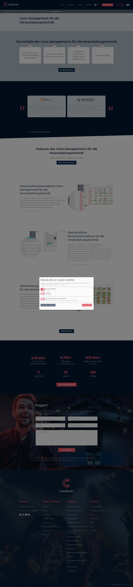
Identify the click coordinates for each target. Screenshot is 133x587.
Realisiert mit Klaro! (87, 308)
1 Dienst (48, 290)
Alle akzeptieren (86, 305)
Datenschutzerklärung (62, 285)
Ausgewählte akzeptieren (48, 305)
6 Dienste (48, 294)
